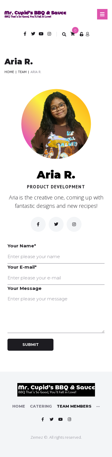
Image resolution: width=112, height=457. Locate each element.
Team (22, 71)
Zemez (36, 437)
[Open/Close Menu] (102, 14)
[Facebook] (38, 224)
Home (9, 71)
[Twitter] (56, 224)
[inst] (74, 224)
